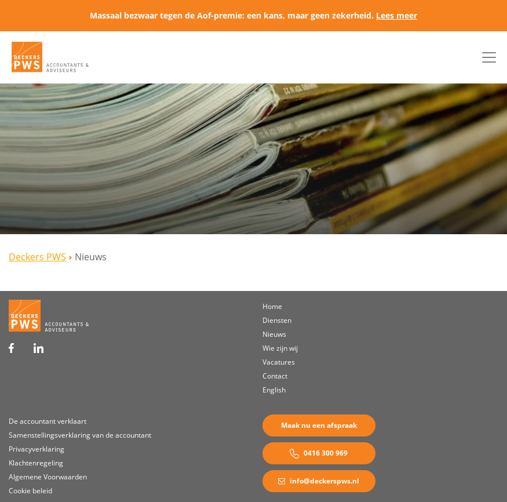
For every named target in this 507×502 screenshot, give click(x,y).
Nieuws (274, 334)
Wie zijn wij (280, 348)
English (274, 390)
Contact (274, 376)
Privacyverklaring (36, 449)
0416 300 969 (319, 453)
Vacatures (278, 362)
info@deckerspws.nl (318, 481)
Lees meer (396, 15)
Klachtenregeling (36, 463)
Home (272, 306)
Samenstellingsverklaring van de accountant (80, 435)
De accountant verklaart (47, 421)
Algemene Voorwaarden (48, 477)
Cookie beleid (30, 491)
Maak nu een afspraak (319, 425)
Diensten (276, 320)
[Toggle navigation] (489, 57)
